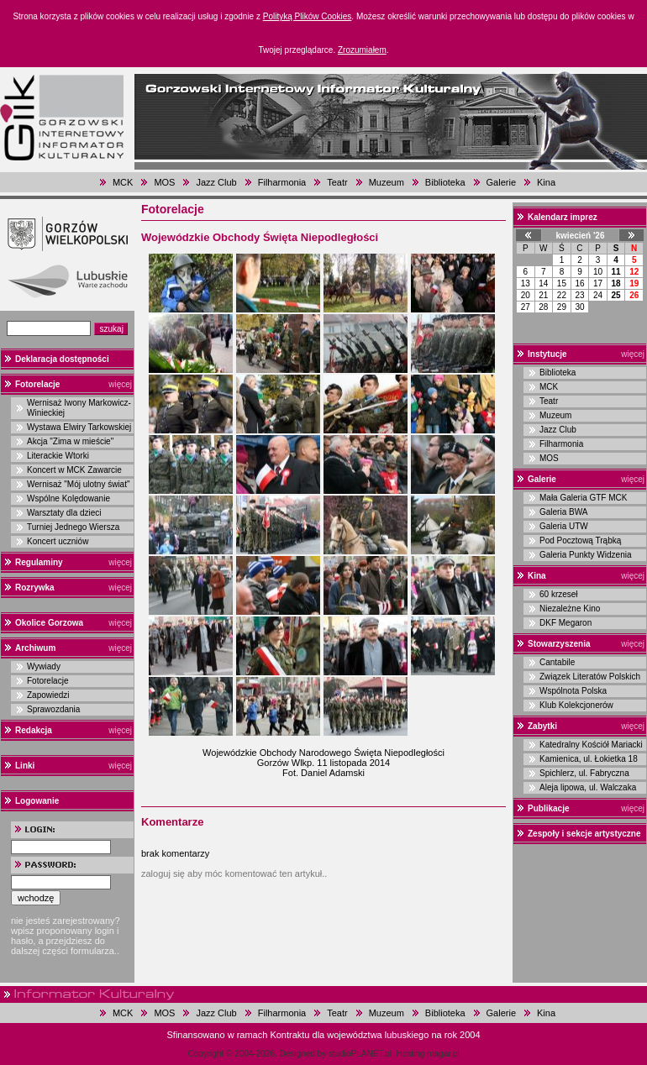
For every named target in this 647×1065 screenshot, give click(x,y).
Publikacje (548, 808)
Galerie (501, 182)
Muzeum (386, 182)
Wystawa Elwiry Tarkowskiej (79, 427)
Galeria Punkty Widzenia (585, 554)
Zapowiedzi (48, 695)
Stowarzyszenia (559, 643)
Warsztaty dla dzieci (64, 512)
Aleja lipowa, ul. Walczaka (587, 787)
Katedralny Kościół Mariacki (591, 744)
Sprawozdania (53, 709)
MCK (123, 182)
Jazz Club (216, 182)
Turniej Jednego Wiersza (73, 527)
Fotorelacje (37, 384)
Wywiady (43, 666)
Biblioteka (445, 182)
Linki (24, 765)
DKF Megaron (565, 622)
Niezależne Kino (569, 608)
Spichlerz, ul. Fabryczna (584, 773)
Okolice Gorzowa (49, 622)
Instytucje (547, 354)
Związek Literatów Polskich (589, 676)
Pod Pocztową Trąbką (580, 540)
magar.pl (443, 1053)
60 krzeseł (558, 594)
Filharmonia (282, 182)
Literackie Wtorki (58, 455)
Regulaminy (39, 562)
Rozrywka (35, 587)
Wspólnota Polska (573, 690)
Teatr (337, 182)
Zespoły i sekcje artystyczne (584, 833)
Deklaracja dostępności (62, 359)
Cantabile (557, 662)
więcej (120, 384)
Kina (546, 182)
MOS (164, 182)
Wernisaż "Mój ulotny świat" (78, 484)
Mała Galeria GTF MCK (583, 497)
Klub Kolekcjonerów (576, 705)
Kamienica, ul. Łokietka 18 (588, 758)
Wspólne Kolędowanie (68, 498)
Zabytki (542, 726)
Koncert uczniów (57, 541)
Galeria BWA (563, 512)
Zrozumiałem (362, 50)
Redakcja (33, 730)
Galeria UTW (563, 526)
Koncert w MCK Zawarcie (74, 470)
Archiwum (35, 648)
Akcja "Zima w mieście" (70, 441)
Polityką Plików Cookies (307, 16)
